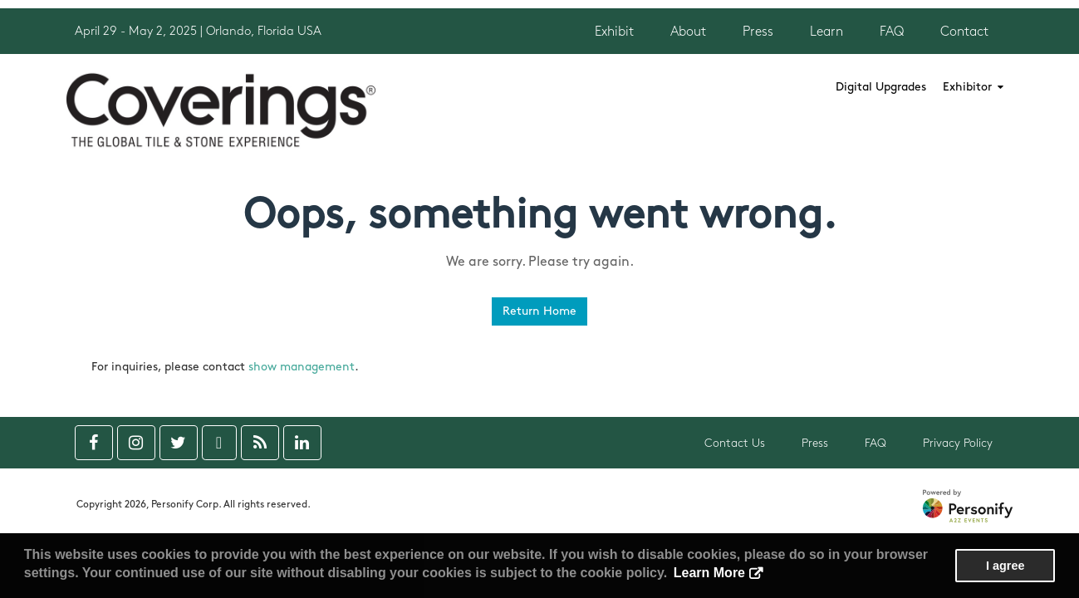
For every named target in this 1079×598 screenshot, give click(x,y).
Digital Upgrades (881, 86)
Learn (826, 32)
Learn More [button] (709, 573)
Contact (964, 32)
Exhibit (614, 32)
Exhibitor (973, 86)
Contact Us (734, 443)
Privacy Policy (958, 443)
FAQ (892, 32)
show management (301, 366)
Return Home (539, 311)
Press (758, 32)
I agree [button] (1005, 565)
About (688, 32)
